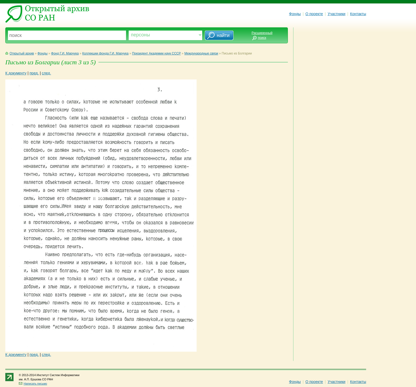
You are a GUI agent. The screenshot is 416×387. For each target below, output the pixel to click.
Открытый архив (19, 53)
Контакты (358, 14)
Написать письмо (33, 383)
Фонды (295, 14)
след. (46, 73)
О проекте (314, 14)
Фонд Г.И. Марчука (65, 53)
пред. (34, 73)
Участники (336, 14)
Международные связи (201, 53)
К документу (16, 73)
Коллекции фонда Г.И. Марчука (105, 53)
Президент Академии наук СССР (156, 53)
